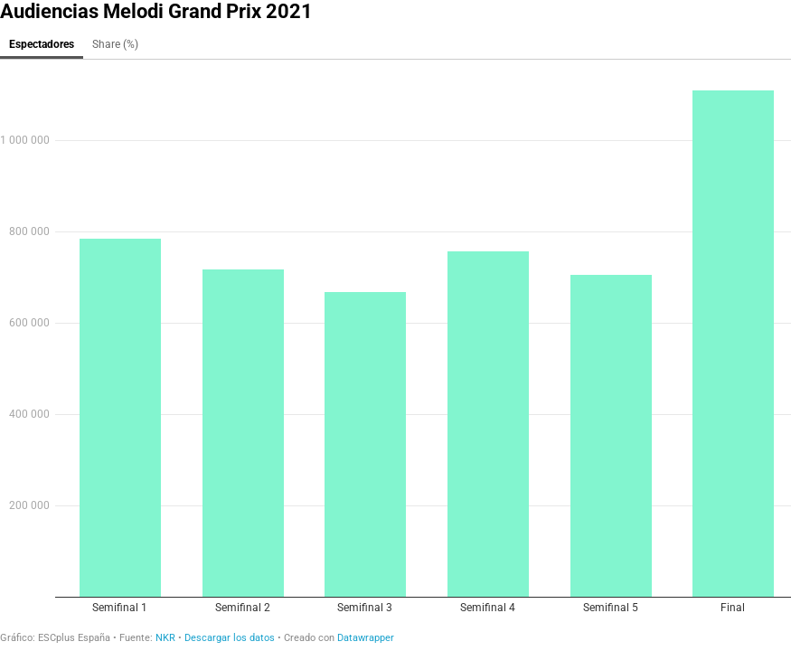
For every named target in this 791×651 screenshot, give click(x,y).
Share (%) (115, 44)
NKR (165, 638)
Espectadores (41, 44)
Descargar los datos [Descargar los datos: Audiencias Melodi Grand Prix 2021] (229, 638)
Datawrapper (365, 638)
